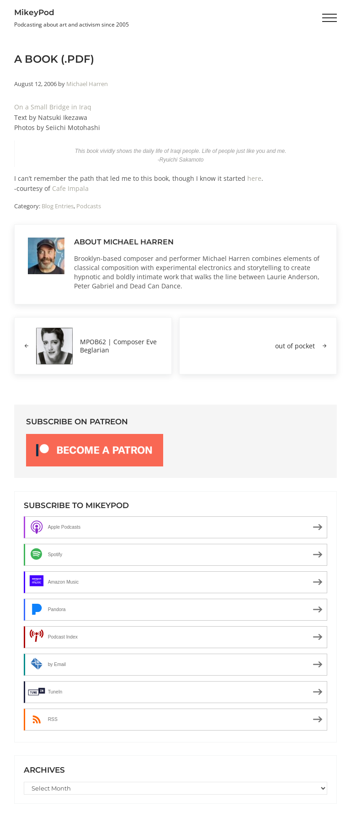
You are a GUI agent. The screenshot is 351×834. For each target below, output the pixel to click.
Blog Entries (58, 206)
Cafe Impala (70, 188)
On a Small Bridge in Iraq (52, 106)
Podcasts (88, 206)
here (254, 177)
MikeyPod (34, 12)
